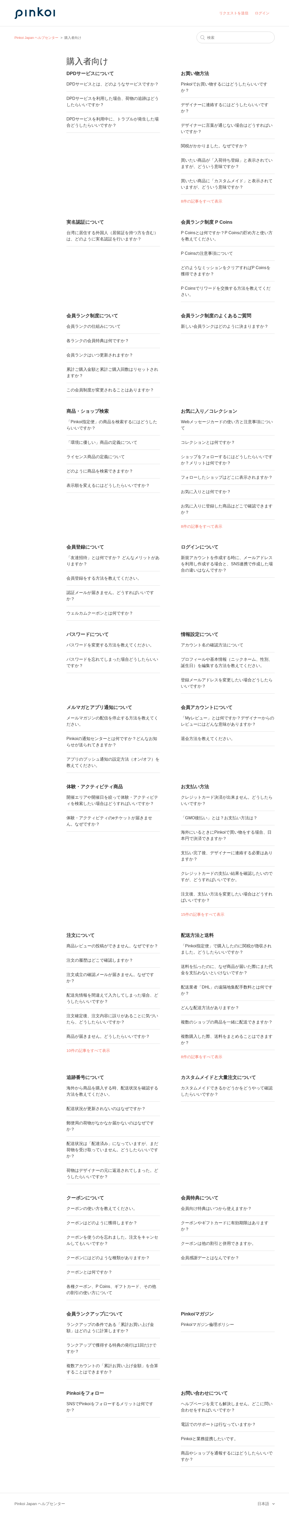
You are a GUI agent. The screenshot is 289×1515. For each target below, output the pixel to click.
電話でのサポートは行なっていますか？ (218, 1424)
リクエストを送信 (233, 13)
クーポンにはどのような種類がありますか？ (108, 1258)
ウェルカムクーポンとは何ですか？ (99, 613)
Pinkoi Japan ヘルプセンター (36, 38)
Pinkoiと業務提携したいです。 (209, 1439)
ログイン (262, 13)
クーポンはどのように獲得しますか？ (101, 1223)
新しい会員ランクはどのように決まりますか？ (224, 326)
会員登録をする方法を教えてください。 (104, 578)
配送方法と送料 (197, 935)
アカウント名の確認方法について (212, 645)
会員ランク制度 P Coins (206, 222)
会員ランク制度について (92, 315)
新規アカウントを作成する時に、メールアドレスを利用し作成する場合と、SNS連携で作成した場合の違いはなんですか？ (227, 563)
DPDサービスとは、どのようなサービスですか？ (112, 84)
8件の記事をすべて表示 (201, 201)
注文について (80, 935)
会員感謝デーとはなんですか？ (210, 1258)
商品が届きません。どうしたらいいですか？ (108, 1036)
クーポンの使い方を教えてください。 (101, 1208)
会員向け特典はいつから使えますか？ (216, 1208)
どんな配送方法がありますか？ (210, 1007)
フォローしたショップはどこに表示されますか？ (227, 477)
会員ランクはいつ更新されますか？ (99, 355)
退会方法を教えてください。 (208, 738)
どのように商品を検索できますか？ (99, 471)
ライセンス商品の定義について (95, 456)
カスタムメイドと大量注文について (218, 1077)
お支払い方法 (195, 786)
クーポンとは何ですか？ (89, 1272)
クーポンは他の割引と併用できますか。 (218, 1243)
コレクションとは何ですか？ (208, 442)
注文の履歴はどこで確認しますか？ (99, 960)
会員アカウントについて (206, 707)
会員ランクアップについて (94, 1314)
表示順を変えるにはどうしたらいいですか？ (108, 485)
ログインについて (199, 547)
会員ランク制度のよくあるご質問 (216, 315)
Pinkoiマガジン (197, 1314)
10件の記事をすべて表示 (88, 1050)
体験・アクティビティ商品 (94, 786)
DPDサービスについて (90, 73)
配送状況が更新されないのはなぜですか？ (106, 1108)
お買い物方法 (195, 73)
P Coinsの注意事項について (207, 253)
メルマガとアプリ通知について (99, 707)
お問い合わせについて (204, 1393)
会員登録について (85, 547)
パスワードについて (87, 634)
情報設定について (199, 634)
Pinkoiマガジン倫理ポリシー (207, 1324)
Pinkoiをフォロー (85, 1393)
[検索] (235, 37)
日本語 (263, 1503)
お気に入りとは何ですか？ (206, 491)
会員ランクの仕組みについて (93, 326)
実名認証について (85, 222)
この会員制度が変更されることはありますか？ (110, 390)
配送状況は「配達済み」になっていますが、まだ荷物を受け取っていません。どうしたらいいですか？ (112, 1149)
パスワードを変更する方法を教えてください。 (110, 645)
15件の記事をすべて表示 (202, 914)
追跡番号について (85, 1077)
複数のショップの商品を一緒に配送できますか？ (227, 1022)
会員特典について (199, 1198)
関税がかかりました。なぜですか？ (214, 146)
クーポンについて (85, 1198)
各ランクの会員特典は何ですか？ (97, 340)
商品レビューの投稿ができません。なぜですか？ (112, 946)
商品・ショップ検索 (87, 411)
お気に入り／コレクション (209, 411)
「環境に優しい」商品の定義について (101, 442)
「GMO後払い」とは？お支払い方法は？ (219, 818)
